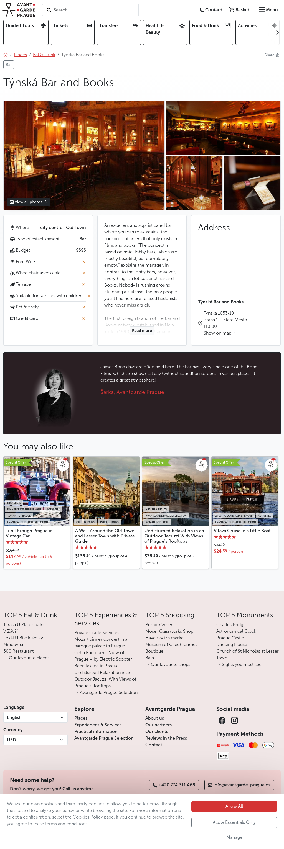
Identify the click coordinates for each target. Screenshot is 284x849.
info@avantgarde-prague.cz (239, 785)
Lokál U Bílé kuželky (23, 637)
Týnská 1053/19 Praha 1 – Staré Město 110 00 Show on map (225, 323)
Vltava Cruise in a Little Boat (242, 530)
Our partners (158, 724)
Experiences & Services (97, 724)
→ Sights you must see (239, 664)
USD (11, 739)
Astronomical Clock (236, 631)
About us (154, 718)
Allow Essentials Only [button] (234, 822)
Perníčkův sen (159, 624)
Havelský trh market (165, 637)
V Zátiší (10, 631)
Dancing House (231, 644)
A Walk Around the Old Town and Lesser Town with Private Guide (105, 536)
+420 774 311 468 (174, 785)
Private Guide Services (96, 632)
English (14, 717)
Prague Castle (230, 637)
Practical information (96, 731)
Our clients (156, 731)
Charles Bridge (231, 624)
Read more (142, 330)
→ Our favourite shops (167, 664)
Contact (153, 744)
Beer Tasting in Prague (96, 665)
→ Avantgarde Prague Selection (106, 692)
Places (80, 718)
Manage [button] (234, 837)
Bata (149, 657)
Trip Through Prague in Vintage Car (29, 533)
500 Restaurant (18, 651)
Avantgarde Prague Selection (104, 738)
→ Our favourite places (26, 657)
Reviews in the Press (166, 738)
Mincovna (13, 644)
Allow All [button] (234, 806)
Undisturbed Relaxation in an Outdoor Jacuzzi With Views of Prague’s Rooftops (174, 536)
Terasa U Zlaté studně (24, 624)
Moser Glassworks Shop (169, 631)
